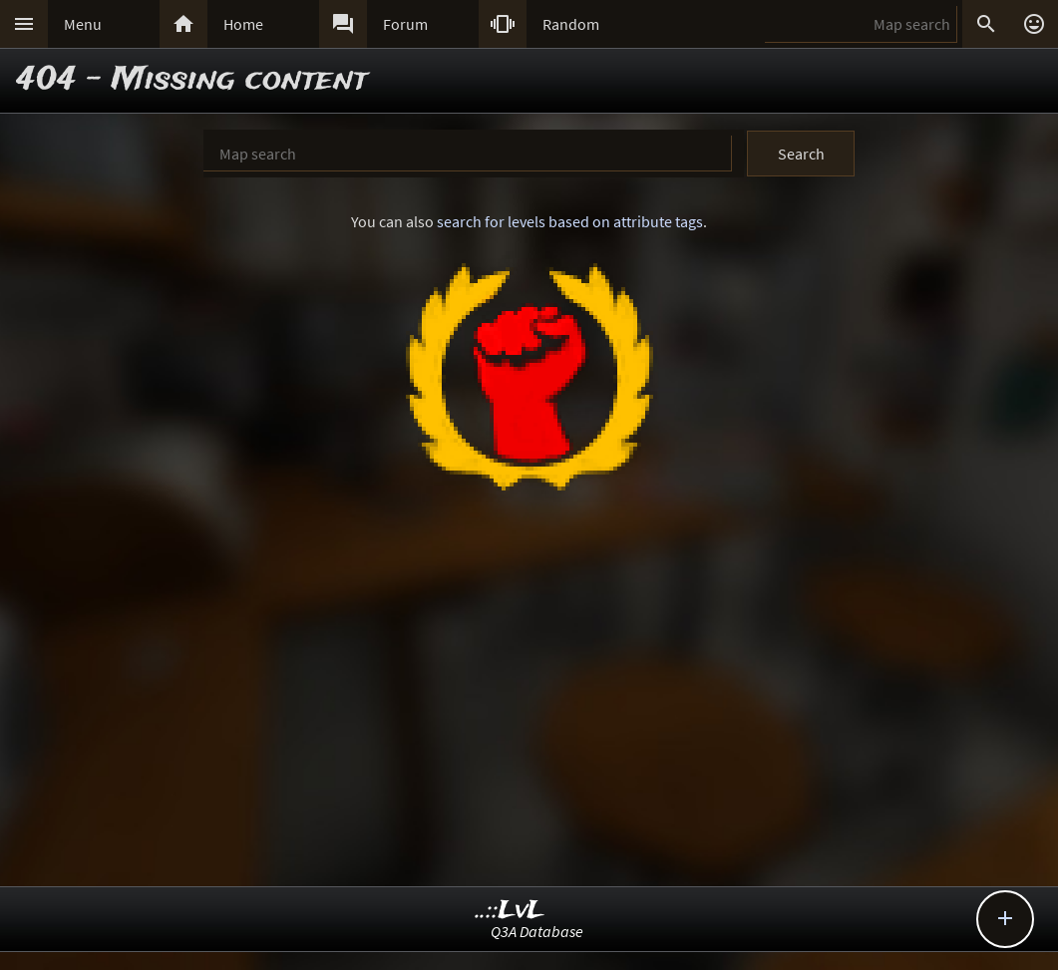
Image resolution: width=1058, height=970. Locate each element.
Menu (83, 24)
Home (243, 24)
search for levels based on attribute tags (570, 221)
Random (570, 24)
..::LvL (510, 910)
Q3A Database (537, 931)
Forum (405, 24)
